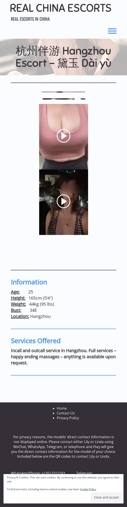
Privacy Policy (68, 418)
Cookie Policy (88, 489)
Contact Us (66, 413)
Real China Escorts (61, 8)
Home (62, 408)
